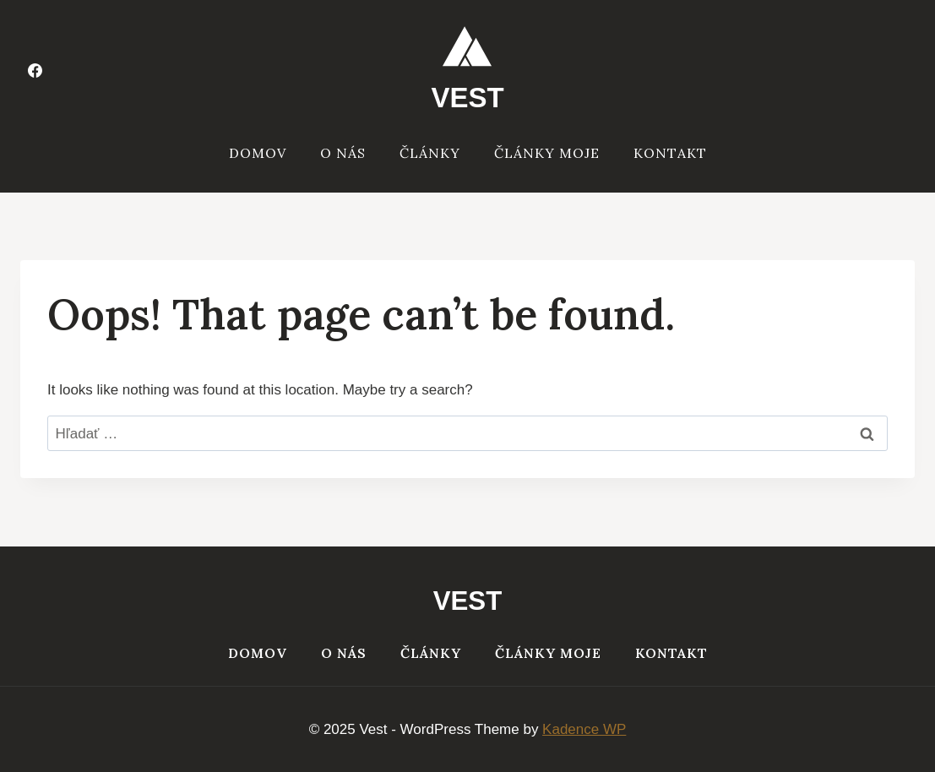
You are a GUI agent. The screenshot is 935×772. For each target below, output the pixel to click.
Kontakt (670, 152)
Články (430, 152)
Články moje (547, 152)
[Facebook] (34, 70)
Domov (257, 152)
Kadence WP (584, 729)
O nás (343, 152)
